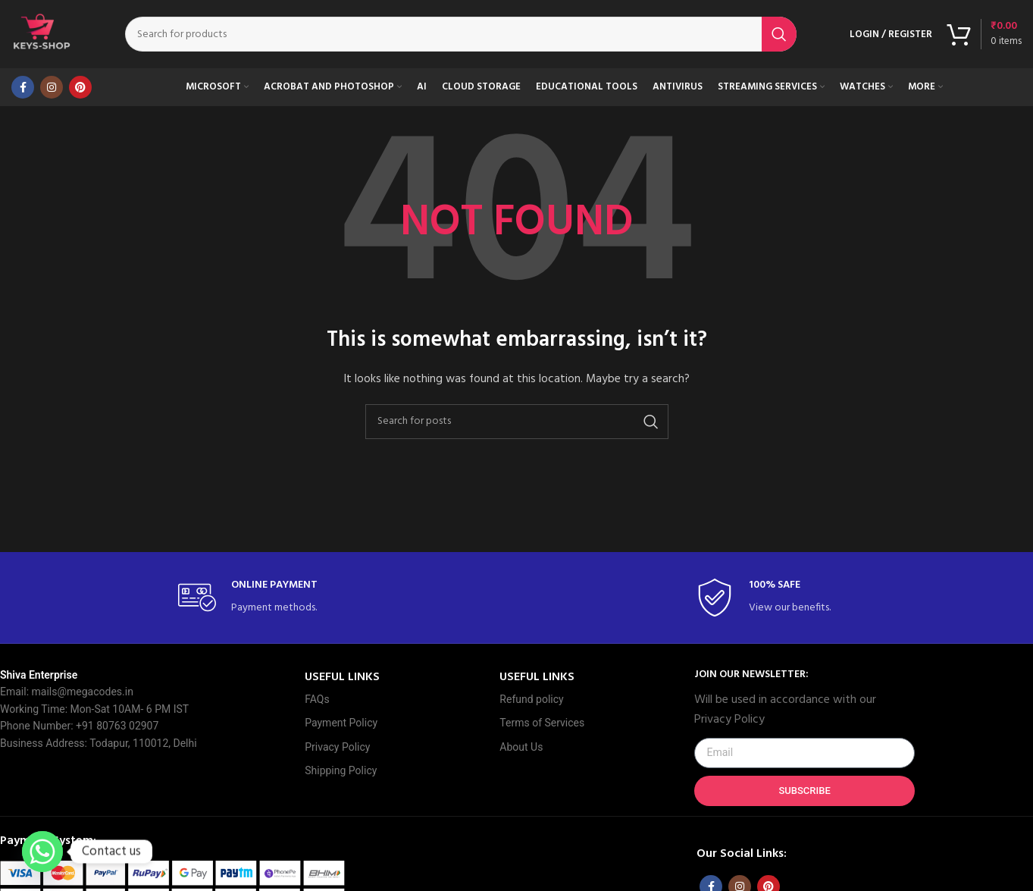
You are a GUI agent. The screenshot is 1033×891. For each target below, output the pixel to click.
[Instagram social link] (51, 87)
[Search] (461, 34)
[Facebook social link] (22, 87)
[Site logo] (41, 34)
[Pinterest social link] (80, 87)
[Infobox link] (257, 598)
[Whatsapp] (42, 851)
